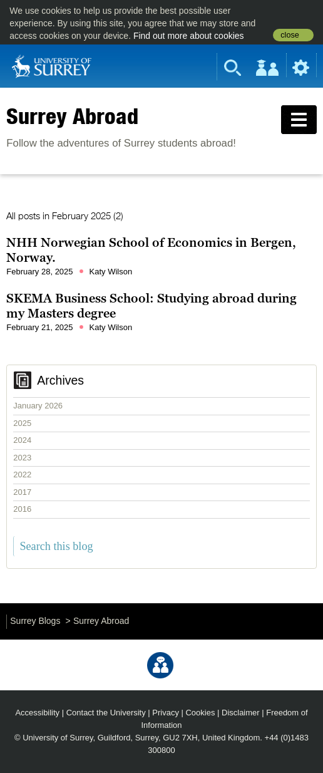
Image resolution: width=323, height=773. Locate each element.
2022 (22, 474)
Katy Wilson (111, 271)
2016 (22, 509)
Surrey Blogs (35, 621)
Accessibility (37, 712)
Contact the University (106, 712)
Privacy (165, 712)
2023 (22, 457)
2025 (22, 423)
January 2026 (38, 405)
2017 (22, 492)
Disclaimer (241, 712)
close (289, 35)
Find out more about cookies (188, 36)
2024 (22, 440)
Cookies (200, 712)
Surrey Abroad (72, 116)
